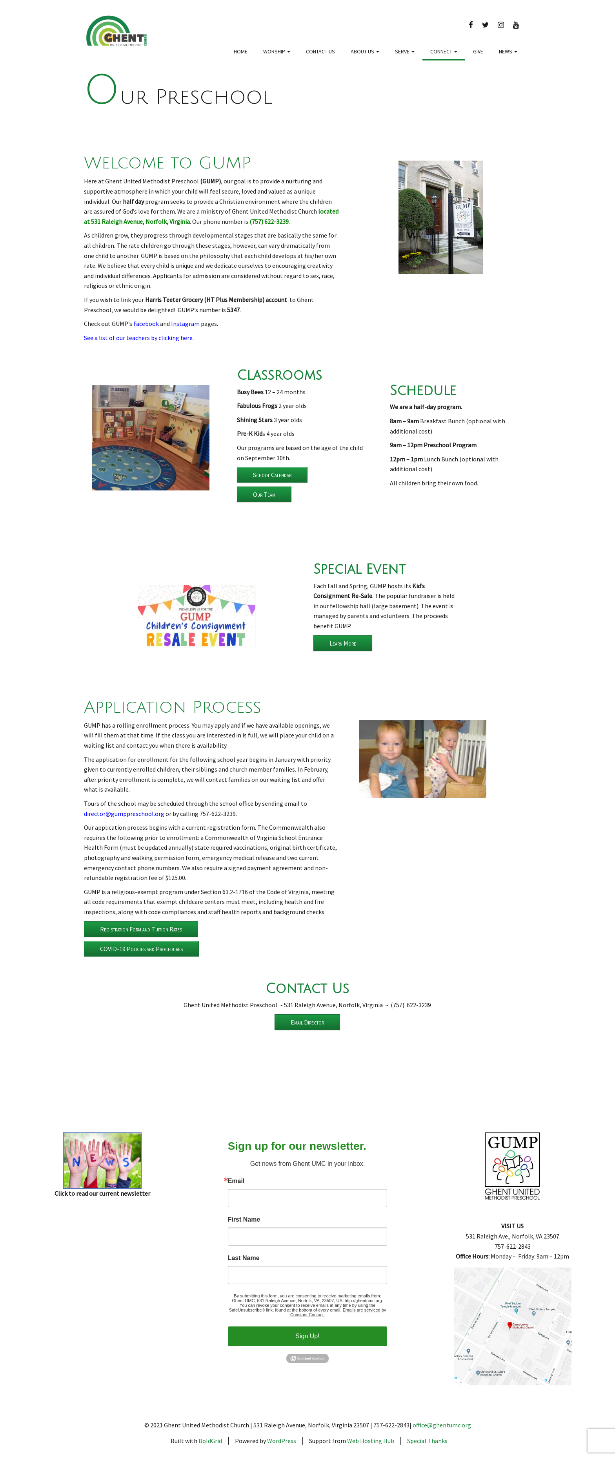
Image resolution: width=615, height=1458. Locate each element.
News (508, 51)
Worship (276, 51)
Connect (443, 51)
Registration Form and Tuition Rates (141, 929)
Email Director (307, 1022)
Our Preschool (178, 97)
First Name (244, 1220)
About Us (365, 51)
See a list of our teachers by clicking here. (139, 338)
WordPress (281, 1441)
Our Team (264, 494)
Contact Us (320, 51)
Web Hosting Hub (370, 1441)
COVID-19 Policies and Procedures (141, 949)
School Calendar (272, 475)
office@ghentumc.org (442, 1425)
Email (236, 1181)
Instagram (185, 323)
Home (240, 51)
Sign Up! (307, 1336)
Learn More (342, 643)
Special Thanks (427, 1441)
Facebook (146, 323)
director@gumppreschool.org (124, 814)
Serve (405, 51)
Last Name (244, 1258)
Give (478, 51)
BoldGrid (210, 1441)
